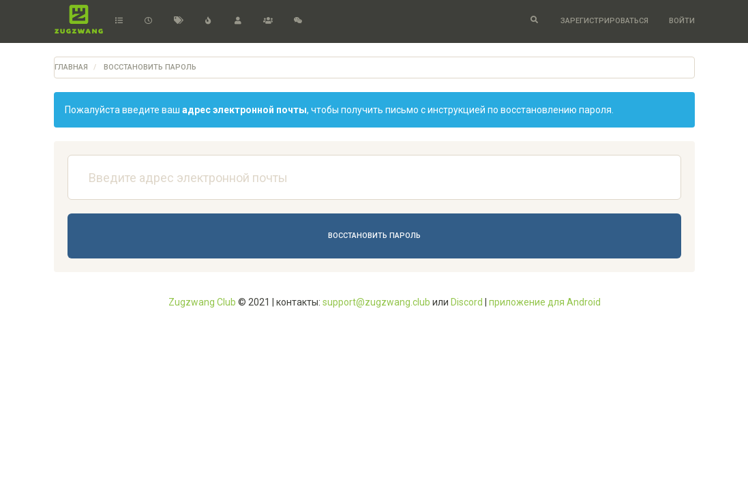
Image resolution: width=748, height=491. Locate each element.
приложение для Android (545, 302)
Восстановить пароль (374, 235)
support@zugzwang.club (376, 302)
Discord (467, 302)
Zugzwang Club (202, 302)
